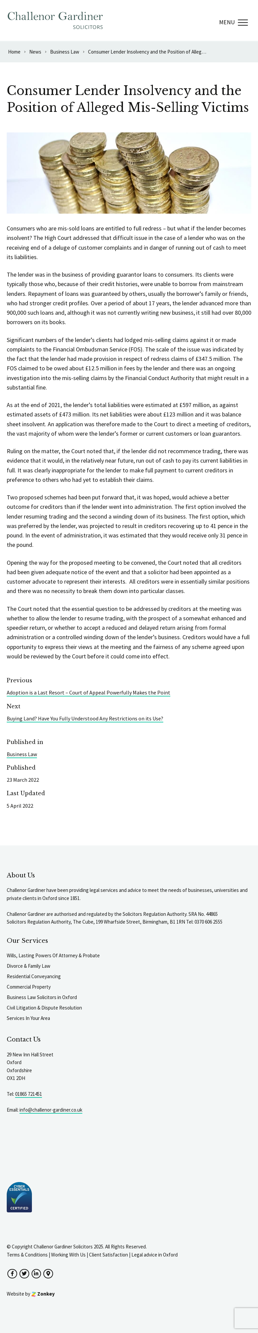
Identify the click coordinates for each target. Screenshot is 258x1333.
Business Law (22, 754)
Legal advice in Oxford (154, 1254)
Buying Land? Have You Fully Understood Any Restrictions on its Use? (85, 718)
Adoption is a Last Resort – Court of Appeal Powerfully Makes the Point (88, 692)
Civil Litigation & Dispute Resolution (44, 1007)
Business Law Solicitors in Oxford (42, 997)
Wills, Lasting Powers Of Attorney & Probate (53, 955)
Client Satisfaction (108, 1254)
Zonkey (43, 1294)
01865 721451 (28, 1094)
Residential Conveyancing (34, 976)
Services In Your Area (28, 1018)
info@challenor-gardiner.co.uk (50, 1110)
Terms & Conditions (27, 1254)
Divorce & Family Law (28, 966)
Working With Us (68, 1254)
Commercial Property (29, 987)
